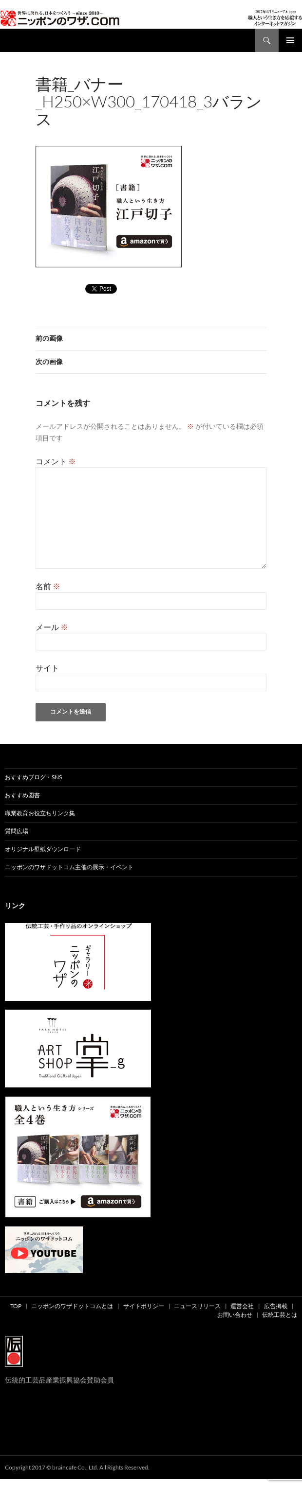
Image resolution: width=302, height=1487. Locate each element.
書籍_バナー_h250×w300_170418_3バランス (199, 132)
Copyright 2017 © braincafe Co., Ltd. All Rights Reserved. (77, 1467)
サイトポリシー (143, 1306)
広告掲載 (275, 1306)
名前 (48, 586)
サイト (47, 667)
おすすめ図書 (22, 795)
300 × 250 (112, 132)
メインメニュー (290, 40)
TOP (15, 1306)
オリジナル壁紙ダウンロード (43, 849)
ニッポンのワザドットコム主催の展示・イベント (69, 867)
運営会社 (242, 1306)
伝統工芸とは (279, 1314)
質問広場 (16, 831)
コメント (56, 461)
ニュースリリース (197, 1306)
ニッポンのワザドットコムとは (72, 1306)
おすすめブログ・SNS (33, 777)
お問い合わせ (234, 1314)
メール (52, 626)
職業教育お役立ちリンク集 (40, 813)
